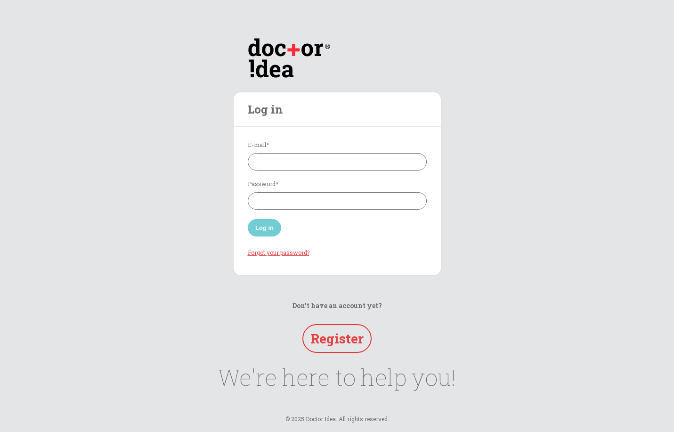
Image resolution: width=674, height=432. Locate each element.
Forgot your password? (278, 252)
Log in (264, 227)
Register (337, 338)
